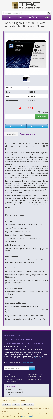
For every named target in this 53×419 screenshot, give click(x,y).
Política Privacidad (10, 377)
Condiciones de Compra (13, 379)
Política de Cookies (28, 416)
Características (10, 134)
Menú (7, 17)
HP (29, 88)
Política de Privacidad (39, 358)
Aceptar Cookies (27, 404)
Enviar (32, 368)
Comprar (41, 116)
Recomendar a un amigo (29, 134)
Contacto (34, 17)
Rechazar (16, 404)
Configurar (6, 404)
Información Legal (35, 374)
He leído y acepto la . (20, 363)
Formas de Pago (34, 379)
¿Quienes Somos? (10, 381)
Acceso (20, 17)
